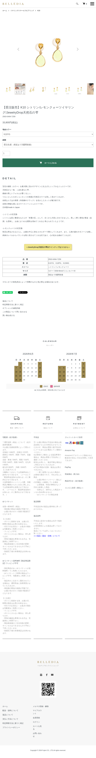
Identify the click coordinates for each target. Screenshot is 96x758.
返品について (7, 301)
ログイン (36, 722)
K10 (38, 10)
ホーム (4, 10)
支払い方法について (10, 719)
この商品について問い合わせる (14, 312)
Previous (18, 49)
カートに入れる (48, 163)
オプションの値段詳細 (11, 308)
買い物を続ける (8, 315)
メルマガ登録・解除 (41, 706)
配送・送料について (10, 711)
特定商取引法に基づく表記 (13, 305)
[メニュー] (92, 3)
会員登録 (36, 718)
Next (77, 49)
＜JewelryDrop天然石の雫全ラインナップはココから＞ (48, 247)
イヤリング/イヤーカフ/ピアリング (22, 10)
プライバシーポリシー (11, 727)
